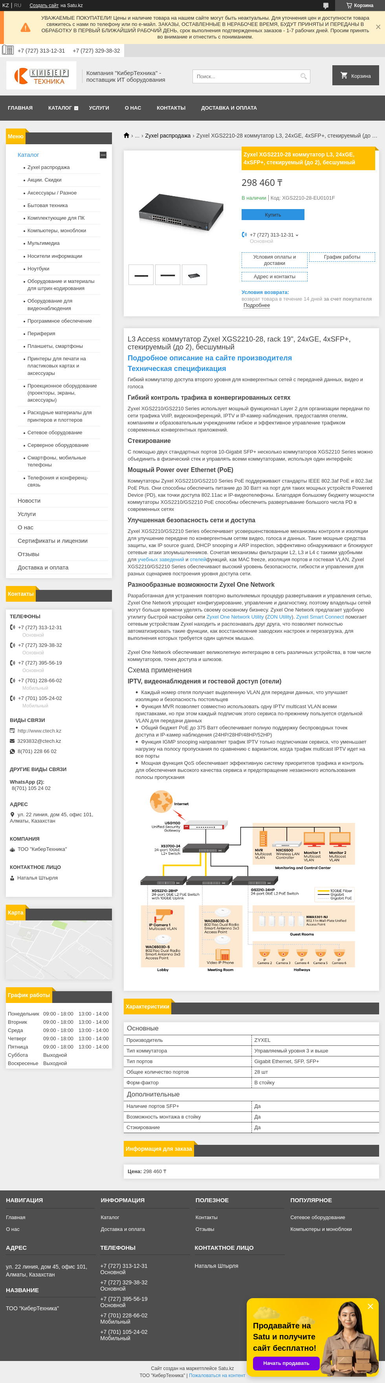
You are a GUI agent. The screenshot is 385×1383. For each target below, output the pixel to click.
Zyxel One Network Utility (235, 617)
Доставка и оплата (229, 108)
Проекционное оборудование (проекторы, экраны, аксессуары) (62, 393)
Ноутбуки (39, 269)
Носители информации (55, 256)
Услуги (99, 108)
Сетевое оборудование (55, 432)
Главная (20, 108)
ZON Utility (279, 617)
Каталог (60, 108)
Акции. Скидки (44, 180)
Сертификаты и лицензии (53, 540)
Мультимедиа (44, 243)
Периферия (41, 333)
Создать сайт (44, 5)
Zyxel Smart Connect (320, 617)
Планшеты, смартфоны (55, 346)
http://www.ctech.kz (39, 731)
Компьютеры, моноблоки (57, 230)
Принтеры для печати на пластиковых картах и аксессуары (57, 366)
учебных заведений (161, 559)
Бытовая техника (48, 205)
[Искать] (303, 76)
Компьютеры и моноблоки (321, 1229)
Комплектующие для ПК (56, 218)
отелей (198, 559)
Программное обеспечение (60, 321)
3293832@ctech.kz (39, 741)
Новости (29, 500)
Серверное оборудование (58, 445)
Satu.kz (226, 1368)
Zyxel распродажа (168, 135)
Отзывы (28, 554)
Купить (273, 215)
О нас (133, 108)
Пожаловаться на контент (217, 1375)
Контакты (171, 108)
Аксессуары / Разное (52, 193)
